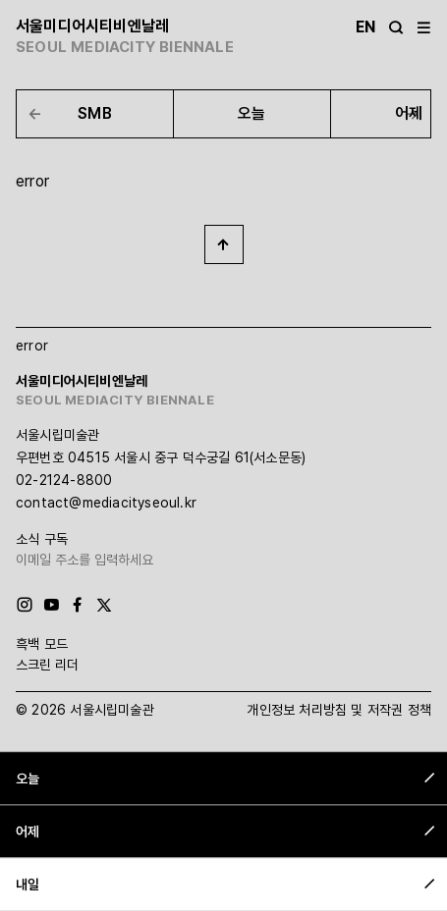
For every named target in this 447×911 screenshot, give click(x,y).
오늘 (251, 113)
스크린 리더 (47, 664)
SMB (95, 113)
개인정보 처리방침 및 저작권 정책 (339, 710)
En (365, 27)
